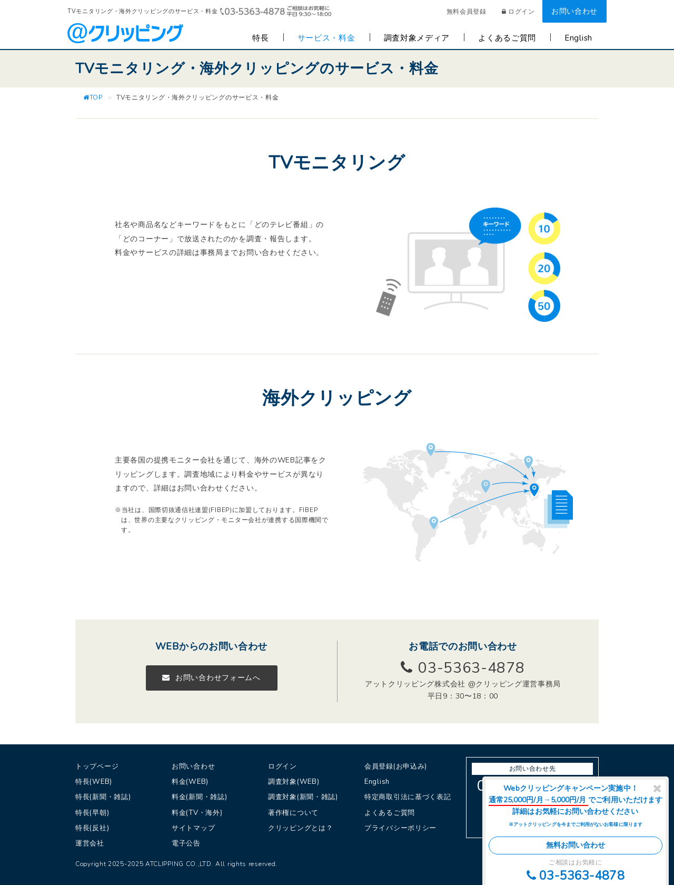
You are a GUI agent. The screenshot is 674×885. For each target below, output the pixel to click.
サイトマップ (193, 828)
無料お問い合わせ (576, 845)
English (578, 38)
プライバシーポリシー (400, 828)
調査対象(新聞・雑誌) (303, 797)
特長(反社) (92, 828)
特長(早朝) (92, 813)
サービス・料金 (326, 38)
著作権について (293, 813)
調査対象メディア (417, 38)
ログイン (518, 11)
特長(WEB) (93, 781)
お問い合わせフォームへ (211, 678)
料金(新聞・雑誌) (199, 797)
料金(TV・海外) (197, 813)
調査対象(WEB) (293, 781)
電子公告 (186, 843)
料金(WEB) (190, 781)
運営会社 (89, 843)
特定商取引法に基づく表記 (407, 797)
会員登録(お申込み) (395, 766)
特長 (260, 38)
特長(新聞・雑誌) (103, 797)
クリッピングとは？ (300, 828)
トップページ (96, 766)
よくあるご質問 (507, 38)
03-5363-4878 (576, 875)
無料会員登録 (467, 11)
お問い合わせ (574, 11)
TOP (93, 97)
